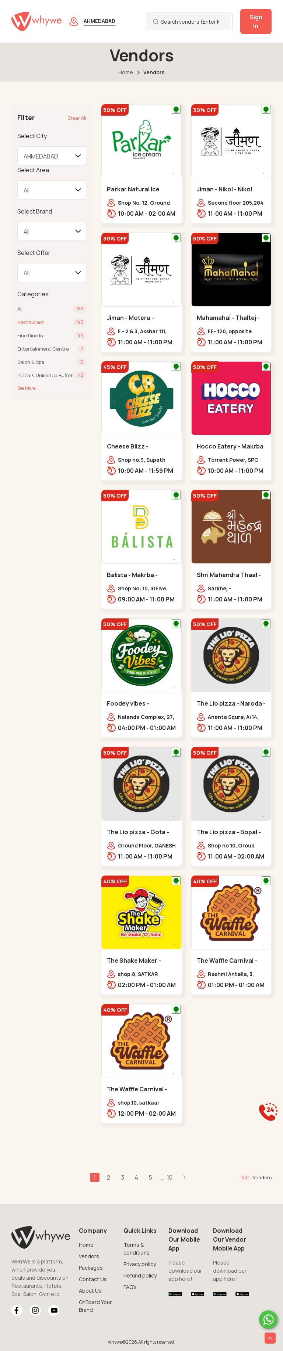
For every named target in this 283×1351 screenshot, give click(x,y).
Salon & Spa (30, 362)
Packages (91, 1267)
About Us (90, 1290)
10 (170, 1177)
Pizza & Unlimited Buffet (45, 375)
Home (125, 72)
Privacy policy (139, 1264)
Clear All (76, 118)
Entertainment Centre (43, 348)
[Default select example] (51, 156)
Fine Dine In (30, 335)
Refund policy (140, 1275)
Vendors (89, 1256)
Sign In (255, 21)
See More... (28, 388)
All (19, 309)
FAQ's (130, 1286)
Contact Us (93, 1279)
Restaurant (30, 322)
